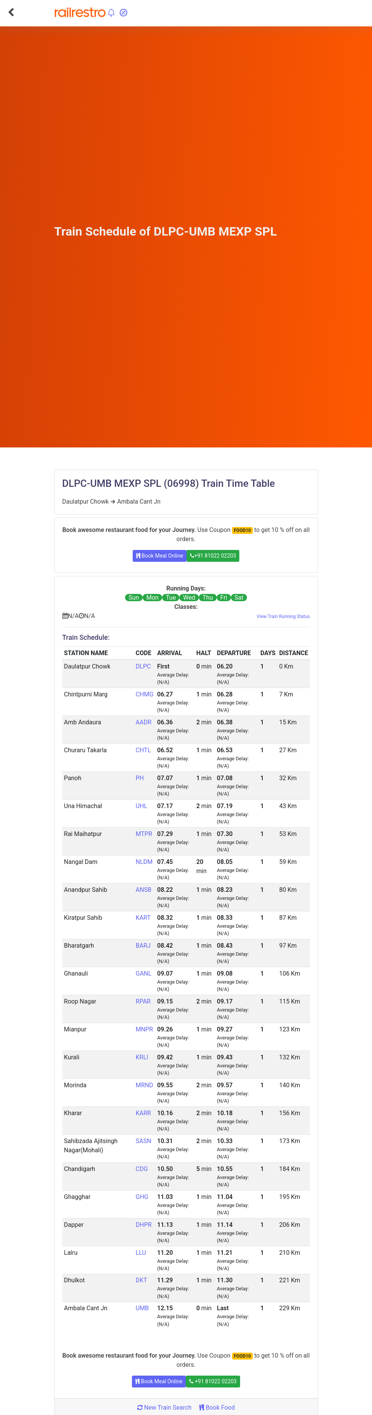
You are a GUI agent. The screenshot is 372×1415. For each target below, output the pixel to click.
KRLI (142, 1057)
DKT (141, 1280)
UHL (141, 806)
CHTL (143, 750)
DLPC (143, 666)
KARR (143, 1113)
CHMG (145, 694)
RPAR (143, 1001)
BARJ (143, 945)
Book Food (217, 1407)
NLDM (144, 861)
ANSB (143, 889)
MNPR (144, 1029)
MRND (144, 1085)
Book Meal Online (159, 556)
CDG (142, 1169)
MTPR (144, 834)
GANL (143, 973)
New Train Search (164, 1407)
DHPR (144, 1224)
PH (140, 778)
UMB (142, 1308)
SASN (143, 1141)
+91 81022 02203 (213, 556)
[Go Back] (11, 12)
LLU (141, 1252)
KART (143, 917)
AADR (143, 722)
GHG (142, 1196)
